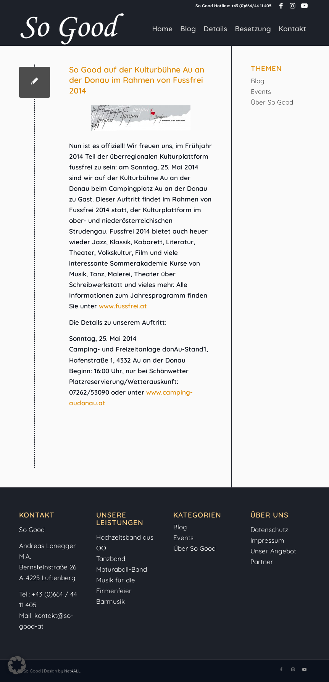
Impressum (268, 540)
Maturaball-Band (121, 569)
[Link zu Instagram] (292, 5)
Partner (261, 562)
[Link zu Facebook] (281, 5)
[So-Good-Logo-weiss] (71, 28)
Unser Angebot (273, 551)
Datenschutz (269, 530)
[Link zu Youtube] (304, 5)
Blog (257, 81)
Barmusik (110, 601)
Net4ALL (72, 671)
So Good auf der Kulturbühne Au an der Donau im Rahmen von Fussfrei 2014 (136, 79)
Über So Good (272, 102)
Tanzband (110, 559)
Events (261, 91)
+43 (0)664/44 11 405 (251, 5)
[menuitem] (162, 28)
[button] (17, 665)
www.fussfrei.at (123, 306)
